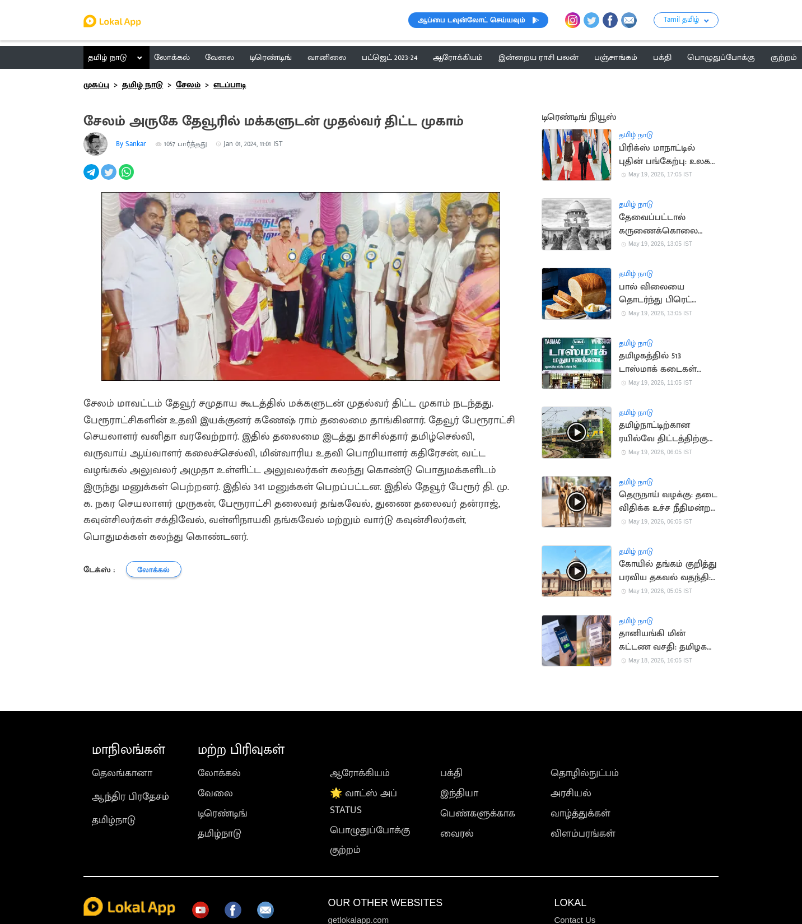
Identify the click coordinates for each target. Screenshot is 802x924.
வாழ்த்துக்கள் (580, 813)
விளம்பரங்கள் (583, 833)
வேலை (215, 793)
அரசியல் (571, 793)
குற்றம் (345, 850)
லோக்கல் (219, 773)
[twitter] (109, 178)
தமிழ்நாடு (114, 820)
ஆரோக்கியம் (360, 773)
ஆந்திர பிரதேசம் (130, 796)
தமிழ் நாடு (107, 57)
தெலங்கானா (122, 773)
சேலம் (188, 85)
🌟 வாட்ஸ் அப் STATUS (363, 802)
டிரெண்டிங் (223, 813)
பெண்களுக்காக (477, 813)
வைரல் (457, 833)
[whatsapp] (127, 178)
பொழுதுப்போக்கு (370, 830)
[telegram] (92, 178)
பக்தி (451, 773)
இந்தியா (459, 793)
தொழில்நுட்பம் (585, 773)
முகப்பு (96, 85)
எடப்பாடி (229, 85)
